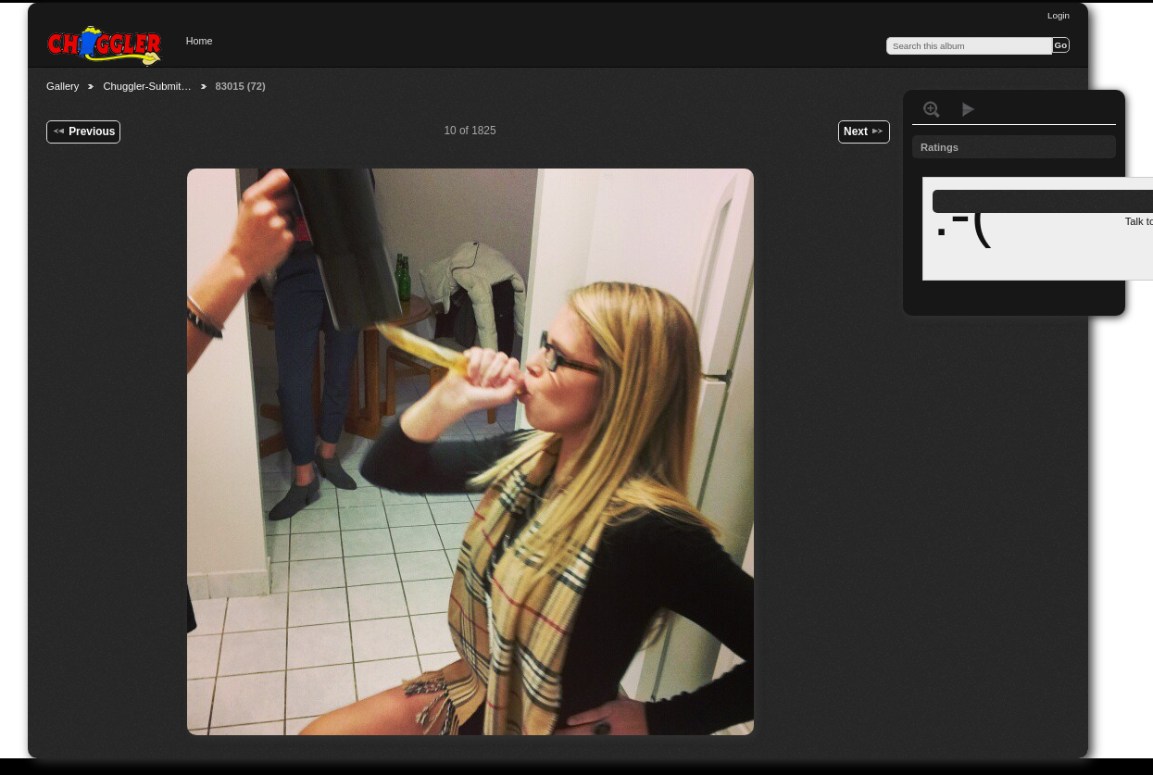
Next (864, 130)
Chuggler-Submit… (147, 86)
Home (199, 40)
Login (1058, 15)
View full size (931, 109)
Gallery (62, 86)
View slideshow (968, 109)
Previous (84, 130)
